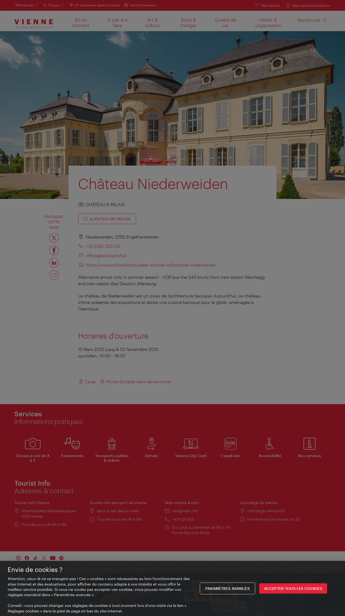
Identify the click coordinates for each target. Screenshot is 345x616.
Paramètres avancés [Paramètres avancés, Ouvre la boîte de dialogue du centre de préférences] (227, 589)
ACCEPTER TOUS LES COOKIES (293, 589)
